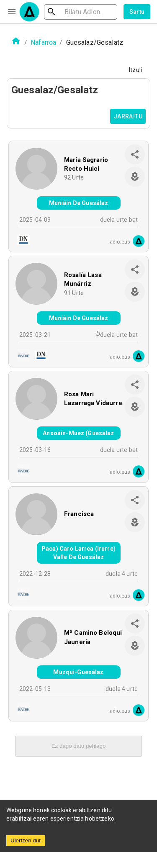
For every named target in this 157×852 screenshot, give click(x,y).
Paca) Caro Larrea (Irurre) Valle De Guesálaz (78, 552)
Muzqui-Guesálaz (78, 672)
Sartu (137, 11)
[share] (135, 154)
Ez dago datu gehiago (78, 746)
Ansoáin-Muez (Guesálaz (78, 433)
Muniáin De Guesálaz (78, 203)
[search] (80, 12)
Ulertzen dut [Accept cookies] (25, 840)
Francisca (79, 514)
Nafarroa (43, 42)
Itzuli (135, 70)
